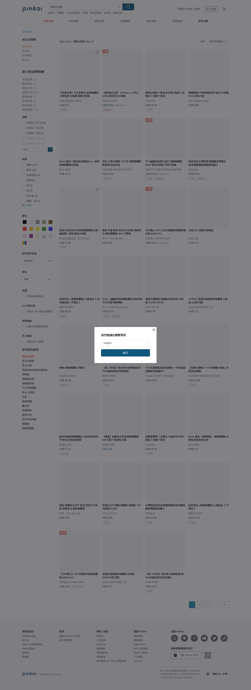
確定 (125, 352)
